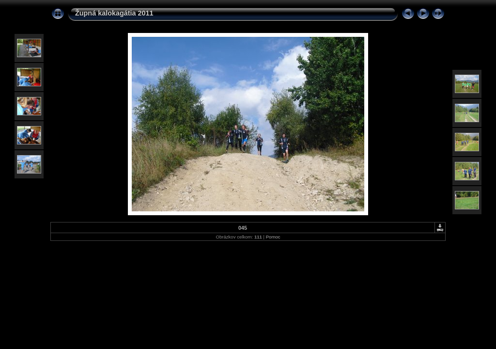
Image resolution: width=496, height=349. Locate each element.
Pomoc (273, 236)
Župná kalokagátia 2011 (114, 13)
